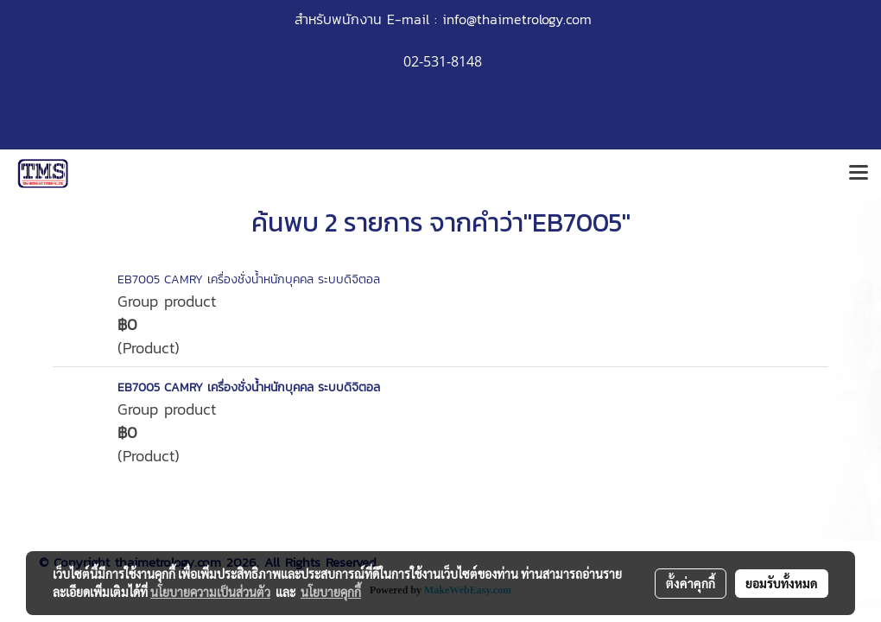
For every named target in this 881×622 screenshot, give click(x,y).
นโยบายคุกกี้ (331, 592)
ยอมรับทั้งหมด (781, 583)
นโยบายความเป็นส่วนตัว (210, 592)
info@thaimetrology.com (517, 19)
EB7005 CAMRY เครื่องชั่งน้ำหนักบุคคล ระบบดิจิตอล (248, 279)
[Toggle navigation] (859, 174)
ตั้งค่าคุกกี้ (690, 583)
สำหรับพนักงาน (338, 19)
